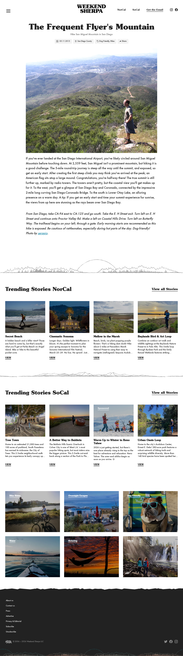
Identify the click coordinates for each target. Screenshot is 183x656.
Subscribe (10, 627)
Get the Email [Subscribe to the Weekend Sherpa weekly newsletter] (155, 10)
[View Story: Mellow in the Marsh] (114, 317)
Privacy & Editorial (13, 621)
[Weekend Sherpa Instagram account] (172, 10)
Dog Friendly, (104, 41)
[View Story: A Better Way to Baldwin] (69, 421)
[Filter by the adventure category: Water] (32, 537)
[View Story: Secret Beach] (25, 317)
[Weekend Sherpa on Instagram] (176, 642)
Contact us (10, 606)
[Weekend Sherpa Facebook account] (177, 10)
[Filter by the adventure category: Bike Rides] (32, 492)
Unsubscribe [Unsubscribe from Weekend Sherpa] (11, 632)
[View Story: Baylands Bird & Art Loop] (158, 317)
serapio (42, 233)
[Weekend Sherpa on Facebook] (171, 642)
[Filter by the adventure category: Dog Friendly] (150, 492)
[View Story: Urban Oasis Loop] (158, 421)
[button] (8, 11)
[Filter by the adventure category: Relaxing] (91, 537)
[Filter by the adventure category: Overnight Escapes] (91, 492)
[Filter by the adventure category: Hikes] (150, 537)
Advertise (10, 616)
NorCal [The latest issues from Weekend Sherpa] (121, 10)
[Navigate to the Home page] (91, 9)
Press (8, 611)
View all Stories (165, 289)
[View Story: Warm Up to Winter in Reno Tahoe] (114, 421)
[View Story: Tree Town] (25, 421)
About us (9, 601)
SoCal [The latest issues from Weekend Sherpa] (136, 10)
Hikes (112, 41)
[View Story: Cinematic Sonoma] (69, 317)
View (8, 358)
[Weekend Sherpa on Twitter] (165, 642)
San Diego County (85, 41)
